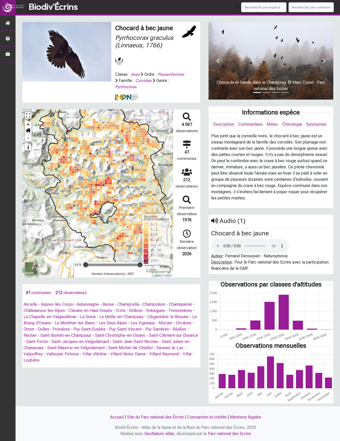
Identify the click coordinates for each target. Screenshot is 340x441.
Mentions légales (245, 417)
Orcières (183, 322)
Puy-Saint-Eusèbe (89, 329)
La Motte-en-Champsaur (121, 316)
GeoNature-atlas (159, 433)
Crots (120, 310)
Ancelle (30, 304)
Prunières (61, 329)
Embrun (136, 310)
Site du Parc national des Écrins (155, 417)
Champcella (128, 304)
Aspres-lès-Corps (57, 304)
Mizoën (165, 322)
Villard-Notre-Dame (128, 354)
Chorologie (292, 124)
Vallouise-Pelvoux (62, 354)
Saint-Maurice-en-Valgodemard (76, 347)
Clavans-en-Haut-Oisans (90, 310)
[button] (28, 131)
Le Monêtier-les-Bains (75, 322)
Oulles (43, 329)
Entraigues (155, 310)
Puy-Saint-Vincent (125, 329)
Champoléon (154, 304)
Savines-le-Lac (170, 347)
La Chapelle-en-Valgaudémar (50, 316)
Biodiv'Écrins (53, 7)
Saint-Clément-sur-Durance (173, 335)
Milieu (272, 124)
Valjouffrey (33, 354)
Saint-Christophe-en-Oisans (120, 335)
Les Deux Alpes (113, 322)
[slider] (85, 264)
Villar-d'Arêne (95, 354)
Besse (108, 304)
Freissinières (180, 310)
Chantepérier (180, 304)
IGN (169, 275)
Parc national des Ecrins (229, 433)
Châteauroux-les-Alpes (44, 310)
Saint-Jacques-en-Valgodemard (80, 341)
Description (223, 124)
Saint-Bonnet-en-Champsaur (65, 335)
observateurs (71, 292)
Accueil (117, 417)
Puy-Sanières (157, 329)
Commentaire (250, 124)
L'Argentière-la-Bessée (168, 316)
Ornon (29, 329)
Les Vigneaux (143, 322)
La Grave (88, 316)
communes (38, 292)
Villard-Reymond (164, 354)
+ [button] (28, 125)
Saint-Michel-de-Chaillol (130, 347)
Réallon (179, 329)
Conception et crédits (207, 417)
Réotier (30, 335)
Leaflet (157, 275)
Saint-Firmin (37, 341)
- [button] (28, 138)
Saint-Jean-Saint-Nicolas (135, 341)
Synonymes (316, 124)
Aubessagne (88, 304)
